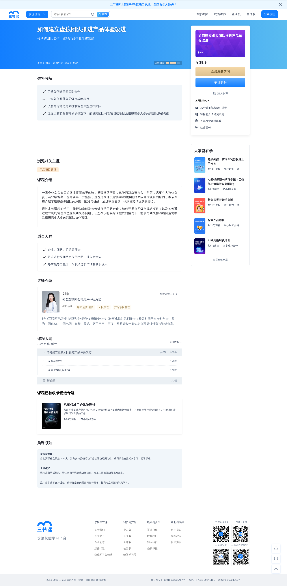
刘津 (65, 294)
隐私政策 (176, 536)
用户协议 (176, 529)
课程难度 (167, 63)
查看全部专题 (220, 259)
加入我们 (152, 542)
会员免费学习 (220, 71)
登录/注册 (269, 14)
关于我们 (99, 529)
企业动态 (99, 542)
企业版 (236, 14)
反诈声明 (176, 542)
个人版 (127, 529)
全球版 (251, 14)
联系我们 (152, 536)
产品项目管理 (48, 169)
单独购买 (220, 82)
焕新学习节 (130, 554)
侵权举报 (152, 548)
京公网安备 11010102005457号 (168, 580)
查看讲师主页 (167, 293)
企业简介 (99, 536)
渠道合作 (152, 529)
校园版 (127, 548)
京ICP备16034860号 (229, 580)
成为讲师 (220, 14)
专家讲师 (202, 14)
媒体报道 (99, 548)
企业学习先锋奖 (103, 554)
